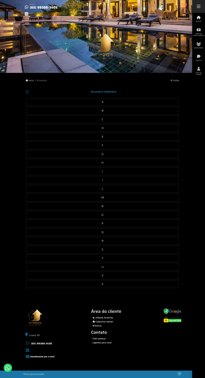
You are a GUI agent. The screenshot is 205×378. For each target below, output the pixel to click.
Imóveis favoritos (103, 317)
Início (30, 80)
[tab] (102, 102)
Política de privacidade (33, 374)
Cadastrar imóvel (103, 321)
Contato (198, 58)
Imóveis (198, 19)
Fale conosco (99, 338)
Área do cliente (198, 71)
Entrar (97, 326)
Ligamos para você (102, 342)
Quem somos (198, 45)
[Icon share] (26, 14)
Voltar (175, 80)
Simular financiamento (198, 32)
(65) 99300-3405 (44, 7)
